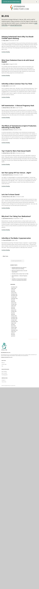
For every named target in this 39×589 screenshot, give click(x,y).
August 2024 (13, 288)
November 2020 (14, 318)
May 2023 (13, 299)
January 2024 (13, 292)
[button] (27, 261)
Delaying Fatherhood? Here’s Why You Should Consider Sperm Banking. (17, 37)
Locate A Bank (4, 364)
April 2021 (13, 314)
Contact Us (3, 380)
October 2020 (14, 319)
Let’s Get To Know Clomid (10, 194)
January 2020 (13, 328)
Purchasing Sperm (5, 374)
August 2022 (13, 305)
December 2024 (14, 286)
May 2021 (13, 312)
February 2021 (14, 315)
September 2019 (14, 330)
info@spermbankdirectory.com (6, 357)
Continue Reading (6, 51)
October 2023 (14, 296)
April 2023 (13, 301)
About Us (3, 362)
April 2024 (13, 291)
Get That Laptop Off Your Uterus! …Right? (16, 173)
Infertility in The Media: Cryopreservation (16, 238)
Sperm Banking (4, 371)
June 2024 (13, 289)
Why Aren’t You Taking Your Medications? (16, 216)
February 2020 (14, 327)
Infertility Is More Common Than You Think (17, 84)
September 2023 (14, 298)
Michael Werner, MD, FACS (9, 107)
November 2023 (14, 295)
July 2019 (13, 332)
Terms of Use (4, 381)
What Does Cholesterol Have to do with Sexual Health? (18, 61)
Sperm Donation (4, 373)
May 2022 (13, 307)
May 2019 (13, 334)
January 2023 (13, 302)
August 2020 (13, 322)
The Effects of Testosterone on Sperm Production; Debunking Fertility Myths (19, 126)
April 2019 (13, 335)
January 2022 (13, 309)
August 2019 (13, 331)
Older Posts (5, 256)
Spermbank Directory (8, 129)
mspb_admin (5, 40)
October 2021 (14, 311)
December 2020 (14, 317)
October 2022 (14, 304)
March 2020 (13, 325)
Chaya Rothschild (7, 240)
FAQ (2, 365)
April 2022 (13, 308)
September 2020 (14, 321)
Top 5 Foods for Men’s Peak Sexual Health (16, 151)
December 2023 (14, 294)
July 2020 (13, 324)
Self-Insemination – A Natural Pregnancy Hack (18, 105)
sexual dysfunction (16, 25)
